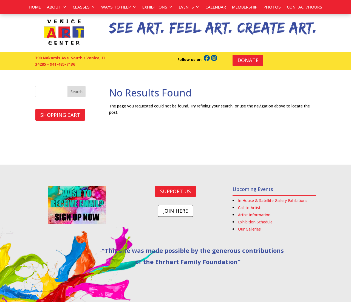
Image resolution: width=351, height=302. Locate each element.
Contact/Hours (304, 7)
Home (35, 7)
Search (76, 91)
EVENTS (186, 7)
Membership (244, 7)
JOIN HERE (175, 210)
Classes (81, 7)
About (54, 7)
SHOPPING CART (60, 115)
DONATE (247, 60)
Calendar (215, 7)
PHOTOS (272, 7)
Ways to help (116, 7)
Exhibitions (154, 7)
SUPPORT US (175, 191)
